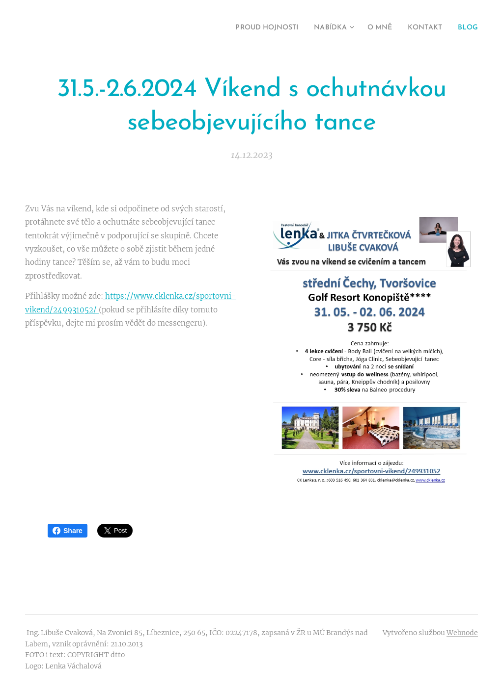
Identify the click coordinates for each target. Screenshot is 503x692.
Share (68, 531)
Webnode (462, 632)
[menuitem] (250, 28)
